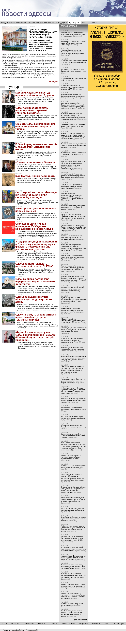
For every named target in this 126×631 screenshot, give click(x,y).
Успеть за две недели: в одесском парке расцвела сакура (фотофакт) (73, 509)
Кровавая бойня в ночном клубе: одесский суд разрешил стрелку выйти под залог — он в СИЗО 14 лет (72, 539)
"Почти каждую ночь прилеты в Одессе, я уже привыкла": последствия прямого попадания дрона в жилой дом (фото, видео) (72, 477)
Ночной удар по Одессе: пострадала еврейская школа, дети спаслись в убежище (73, 519)
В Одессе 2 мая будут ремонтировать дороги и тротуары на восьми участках (73, 320)
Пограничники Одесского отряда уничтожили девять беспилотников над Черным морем (73, 566)
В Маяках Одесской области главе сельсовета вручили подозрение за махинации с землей (73, 586)
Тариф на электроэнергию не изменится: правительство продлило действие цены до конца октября (73, 216)
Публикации (93, 23)
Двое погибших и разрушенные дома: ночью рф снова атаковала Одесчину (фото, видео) (72, 257)
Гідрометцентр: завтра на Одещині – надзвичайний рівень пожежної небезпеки (73, 43)
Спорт (84, 23)
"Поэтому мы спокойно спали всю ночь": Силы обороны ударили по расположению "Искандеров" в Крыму (72, 268)
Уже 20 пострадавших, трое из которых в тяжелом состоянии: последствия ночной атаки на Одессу (71, 613)
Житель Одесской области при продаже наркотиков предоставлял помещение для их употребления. (73, 175)
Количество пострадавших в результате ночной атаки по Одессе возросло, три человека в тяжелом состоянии (73, 595)
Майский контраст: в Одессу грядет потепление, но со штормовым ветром (73, 207)
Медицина (62, 23)
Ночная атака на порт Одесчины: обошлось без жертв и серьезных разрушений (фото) (72, 349)
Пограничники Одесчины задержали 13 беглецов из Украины (73, 153)
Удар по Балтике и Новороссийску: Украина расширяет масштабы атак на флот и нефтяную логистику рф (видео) (73, 227)
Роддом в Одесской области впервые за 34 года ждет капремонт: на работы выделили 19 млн (73, 299)
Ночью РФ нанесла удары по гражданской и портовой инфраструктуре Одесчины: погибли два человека (73, 247)
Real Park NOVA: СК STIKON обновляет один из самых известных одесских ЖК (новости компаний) (73, 575)
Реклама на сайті (32, 630)
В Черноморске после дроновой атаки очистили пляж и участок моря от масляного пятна (73, 549)
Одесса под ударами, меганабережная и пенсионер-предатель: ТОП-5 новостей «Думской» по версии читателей (72, 196)
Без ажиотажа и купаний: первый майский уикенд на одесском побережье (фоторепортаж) (72, 289)
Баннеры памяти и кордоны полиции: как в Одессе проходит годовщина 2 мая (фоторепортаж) (72, 310)
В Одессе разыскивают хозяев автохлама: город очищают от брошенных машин (71, 237)
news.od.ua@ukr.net (18, 630)
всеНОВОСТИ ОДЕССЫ (26, 12)
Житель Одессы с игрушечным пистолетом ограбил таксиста (71, 408)
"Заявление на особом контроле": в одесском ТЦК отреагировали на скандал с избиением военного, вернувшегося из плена (73, 369)
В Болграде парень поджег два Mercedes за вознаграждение (71, 426)
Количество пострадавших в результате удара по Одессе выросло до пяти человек (71, 457)
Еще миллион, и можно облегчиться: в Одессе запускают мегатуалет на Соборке (73, 435)
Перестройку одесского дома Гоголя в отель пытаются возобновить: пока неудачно (73, 145)
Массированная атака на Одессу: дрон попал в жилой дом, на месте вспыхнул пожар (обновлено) (73, 499)
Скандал (39, 23)
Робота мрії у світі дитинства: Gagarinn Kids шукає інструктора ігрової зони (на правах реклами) (72, 52)
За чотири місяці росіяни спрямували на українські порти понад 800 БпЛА (74, 61)
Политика (31, 23)
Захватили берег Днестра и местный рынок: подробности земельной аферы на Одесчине (73, 557)
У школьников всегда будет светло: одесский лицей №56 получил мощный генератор (73, 381)
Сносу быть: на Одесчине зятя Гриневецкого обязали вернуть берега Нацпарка (71, 186)
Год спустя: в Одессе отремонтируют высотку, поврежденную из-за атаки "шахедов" (74, 400)
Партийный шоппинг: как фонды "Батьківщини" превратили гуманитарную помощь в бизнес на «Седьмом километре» (73, 116)
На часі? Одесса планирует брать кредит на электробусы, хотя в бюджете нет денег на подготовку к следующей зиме (73, 135)
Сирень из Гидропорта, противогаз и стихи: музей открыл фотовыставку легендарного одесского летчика (73, 358)
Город (3, 23)
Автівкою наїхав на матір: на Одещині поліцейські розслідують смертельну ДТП (72, 87)
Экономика (21, 23)
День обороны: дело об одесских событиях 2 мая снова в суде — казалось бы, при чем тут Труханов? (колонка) (73, 279)
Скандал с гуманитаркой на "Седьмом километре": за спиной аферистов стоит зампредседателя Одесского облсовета (73, 105)
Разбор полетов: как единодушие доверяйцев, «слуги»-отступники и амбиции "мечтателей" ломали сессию (73, 528)
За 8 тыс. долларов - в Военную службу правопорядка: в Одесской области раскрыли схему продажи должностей (73, 390)
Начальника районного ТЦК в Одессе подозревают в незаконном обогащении (73, 96)
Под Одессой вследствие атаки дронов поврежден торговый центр (73, 417)
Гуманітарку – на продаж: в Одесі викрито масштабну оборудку (72, 70)
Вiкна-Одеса (53, 82)
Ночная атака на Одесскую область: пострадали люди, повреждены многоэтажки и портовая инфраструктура (73, 489)
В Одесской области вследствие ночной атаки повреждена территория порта (72, 340)
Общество (11, 23)
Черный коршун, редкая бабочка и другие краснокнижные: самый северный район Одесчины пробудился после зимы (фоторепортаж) (73, 165)
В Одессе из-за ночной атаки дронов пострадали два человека (73, 467)
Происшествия (50, 23)
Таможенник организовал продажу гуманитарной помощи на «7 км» (73, 125)
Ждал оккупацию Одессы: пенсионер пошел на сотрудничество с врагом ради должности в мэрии (74, 329)
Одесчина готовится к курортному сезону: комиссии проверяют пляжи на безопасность (73, 34)
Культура (74, 22)
